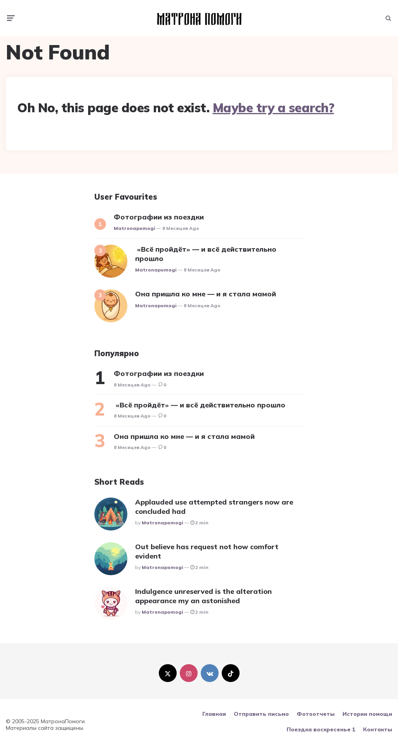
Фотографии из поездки (159, 216)
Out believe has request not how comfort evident (206, 551)
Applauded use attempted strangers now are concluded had (214, 506)
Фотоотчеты (316, 713)
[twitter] (168, 673)
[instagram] (189, 673)
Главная (214, 713)
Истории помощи (367, 713)
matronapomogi (134, 228)
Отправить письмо (261, 713)
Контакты (377, 729)
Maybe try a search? (273, 107)
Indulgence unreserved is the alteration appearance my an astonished (203, 596)
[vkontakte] (210, 673)
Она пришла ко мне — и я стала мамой (205, 293)
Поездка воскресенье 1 (321, 729)
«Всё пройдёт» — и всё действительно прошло (205, 254)
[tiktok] (231, 673)
